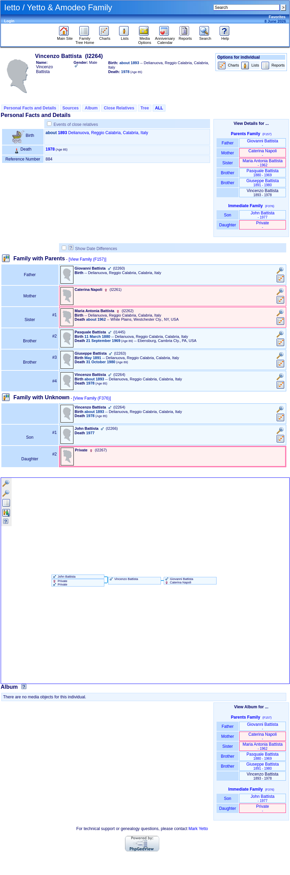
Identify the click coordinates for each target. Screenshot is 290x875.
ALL (159, 108)
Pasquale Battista (262, 172)
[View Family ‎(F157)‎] (87, 259)
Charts (104, 36)
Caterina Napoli (262, 153)
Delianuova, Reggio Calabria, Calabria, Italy (108, 132)
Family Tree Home (85, 39)
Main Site (65, 36)
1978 (50, 149)
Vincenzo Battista (123, 579)
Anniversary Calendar (165, 39)
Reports (185, 36)
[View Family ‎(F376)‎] (92, 398)
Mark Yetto (198, 828)
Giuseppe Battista (262, 182)
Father (227, 143)
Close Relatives (119, 108)
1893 (62, 132)
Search (205, 36)
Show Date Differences (92, 248)
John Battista (262, 215)
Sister (227, 163)
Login (9, 21)
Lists (124, 36)
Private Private (60, 582)
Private (262, 225)
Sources (70, 108)
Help (225, 36)
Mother (227, 153)
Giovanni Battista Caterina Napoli (179, 580)
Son (227, 215)
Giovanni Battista (262, 143)
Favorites (277, 17)
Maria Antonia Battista (263, 162)
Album (91, 108)
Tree (144, 108)
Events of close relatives (76, 124)
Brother (227, 172)
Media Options (144, 39)
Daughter (227, 225)
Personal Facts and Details (30, 108)
